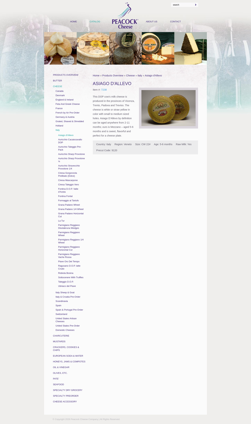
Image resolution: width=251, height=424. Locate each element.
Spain (58, 305)
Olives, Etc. (60, 373)
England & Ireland (64, 99)
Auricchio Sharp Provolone (71, 154)
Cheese (130, 75)
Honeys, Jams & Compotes (69, 361)
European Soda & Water (68, 356)
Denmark (60, 95)
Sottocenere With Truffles (70, 277)
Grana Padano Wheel (69, 205)
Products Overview (112, 75)
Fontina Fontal (65, 196)
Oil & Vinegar (61, 367)
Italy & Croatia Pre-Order (68, 296)
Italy (140, 75)
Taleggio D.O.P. (66, 281)
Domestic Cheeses (65, 330)
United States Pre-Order (68, 325)
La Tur (61, 220)
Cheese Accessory (65, 401)
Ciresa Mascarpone (68, 180)
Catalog (95, 21)
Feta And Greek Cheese (68, 104)
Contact (175, 21)
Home (96, 75)
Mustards (59, 341)
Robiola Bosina (65, 273)
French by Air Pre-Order (67, 112)
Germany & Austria (65, 117)
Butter (57, 80)
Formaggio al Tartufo (68, 200)
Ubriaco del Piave (67, 286)
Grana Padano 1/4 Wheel (71, 209)
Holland (59, 125)
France (59, 108)
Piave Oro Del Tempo (68, 261)
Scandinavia (62, 301)
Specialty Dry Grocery (67, 390)
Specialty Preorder (66, 396)
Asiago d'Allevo (153, 75)
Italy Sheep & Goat (65, 292)
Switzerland (61, 314)
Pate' (56, 378)
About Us (151, 21)
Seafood (58, 384)
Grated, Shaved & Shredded (70, 121)
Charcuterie (61, 335)
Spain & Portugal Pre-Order (69, 309)
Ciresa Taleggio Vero (68, 184)
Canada (60, 91)
